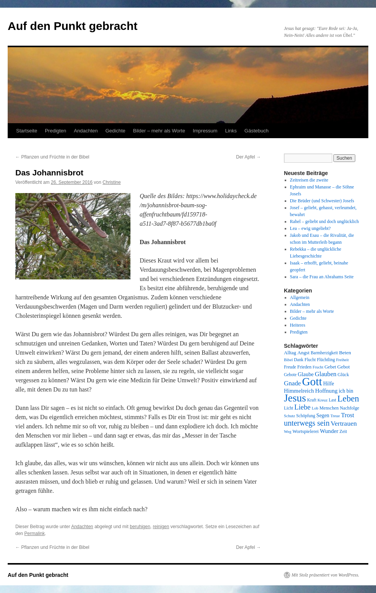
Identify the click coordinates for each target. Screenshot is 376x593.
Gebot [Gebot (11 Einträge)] (343, 367)
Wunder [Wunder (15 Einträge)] (329, 431)
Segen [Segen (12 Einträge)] (322, 415)
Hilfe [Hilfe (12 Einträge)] (328, 384)
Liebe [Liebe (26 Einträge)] (302, 407)
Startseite (26, 131)
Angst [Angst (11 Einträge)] (303, 352)
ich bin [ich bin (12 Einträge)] (346, 391)
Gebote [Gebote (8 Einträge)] (290, 374)
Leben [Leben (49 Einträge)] (348, 398)
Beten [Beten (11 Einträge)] (345, 352)
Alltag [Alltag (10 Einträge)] (290, 352)
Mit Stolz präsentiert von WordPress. (325, 575)
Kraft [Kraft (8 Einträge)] (312, 400)
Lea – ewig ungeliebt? (310, 228)
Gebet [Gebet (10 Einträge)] (330, 367)
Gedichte (115, 131)
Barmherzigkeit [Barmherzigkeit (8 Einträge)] (324, 352)
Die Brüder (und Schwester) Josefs (322, 200)
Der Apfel (248, 157)
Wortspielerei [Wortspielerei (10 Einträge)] (305, 431)
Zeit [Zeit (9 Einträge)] (343, 431)
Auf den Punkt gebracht (72, 26)
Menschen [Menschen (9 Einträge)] (329, 408)
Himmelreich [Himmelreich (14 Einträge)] (299, 391)
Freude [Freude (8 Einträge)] (290, 367)
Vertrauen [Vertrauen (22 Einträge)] (344, 423)
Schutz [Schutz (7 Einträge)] (289, 416)
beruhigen (140, 526)
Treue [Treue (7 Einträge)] (335, 416)
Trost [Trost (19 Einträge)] (348, 415)
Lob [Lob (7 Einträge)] (315, 408)
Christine (111, 182)
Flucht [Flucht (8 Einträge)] (310, 359)
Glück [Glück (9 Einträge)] (343, 374)
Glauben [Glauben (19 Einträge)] (325, 374)
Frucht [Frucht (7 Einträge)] (318, 367)
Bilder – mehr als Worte (159, 131)
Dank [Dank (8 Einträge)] (298, 359)
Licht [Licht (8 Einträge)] (288, 408)
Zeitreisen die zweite (309, 180)
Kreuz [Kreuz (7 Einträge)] (323, 400)
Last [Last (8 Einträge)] (332, 400)
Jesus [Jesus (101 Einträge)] (295, 398)
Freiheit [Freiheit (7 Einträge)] (342, 360)
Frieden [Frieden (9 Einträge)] (304, 367)
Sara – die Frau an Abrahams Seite (322, 276)
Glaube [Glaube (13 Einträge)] (306, 374)
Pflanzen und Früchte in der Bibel (52, 157)
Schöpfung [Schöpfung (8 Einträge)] (305, 415)
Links (231, 131)
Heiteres (297, 325)
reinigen (161, 526)
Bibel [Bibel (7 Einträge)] (288, 360)
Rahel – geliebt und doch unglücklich (324, 221)
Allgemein (300, 297)
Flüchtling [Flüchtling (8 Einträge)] (326, 359)
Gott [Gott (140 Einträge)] (312, 381)
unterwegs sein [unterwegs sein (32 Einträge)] (307, 423)
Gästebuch (256, 131)
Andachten (86, 131)
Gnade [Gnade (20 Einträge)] (292, 383)
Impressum (205, 131)
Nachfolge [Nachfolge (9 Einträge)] (350, 408)
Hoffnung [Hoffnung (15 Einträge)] (326, 391)
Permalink (34, 533)
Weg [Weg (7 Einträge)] (287, 431)
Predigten (55, 131)
